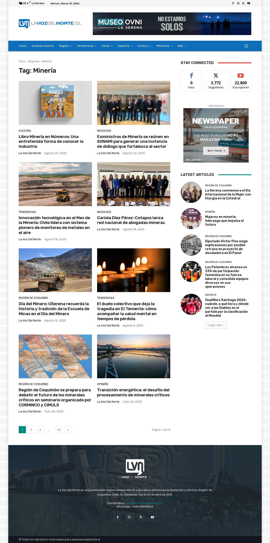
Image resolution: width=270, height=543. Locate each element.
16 (58, 430)
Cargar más (216, 325)
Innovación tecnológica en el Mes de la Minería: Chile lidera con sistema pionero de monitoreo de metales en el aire (54, 225)
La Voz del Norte (30, 153)
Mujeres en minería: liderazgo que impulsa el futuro (224, 221)
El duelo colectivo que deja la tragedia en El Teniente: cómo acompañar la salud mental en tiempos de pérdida (127, 311)
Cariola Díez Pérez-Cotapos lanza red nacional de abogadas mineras (131, 220)
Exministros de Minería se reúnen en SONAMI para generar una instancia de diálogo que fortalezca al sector (133, 141)
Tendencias (27, 211)
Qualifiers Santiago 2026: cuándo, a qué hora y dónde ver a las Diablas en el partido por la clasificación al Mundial (227, 308)
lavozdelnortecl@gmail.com (144, 503)
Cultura (25, 130)
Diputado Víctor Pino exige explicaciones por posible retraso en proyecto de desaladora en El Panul (226, 247)
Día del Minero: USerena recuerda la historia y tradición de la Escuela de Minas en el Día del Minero (54, 308)
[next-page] (68, 429)
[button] (246, 46)
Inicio (22, 61)
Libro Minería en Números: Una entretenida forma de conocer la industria (51, 141)
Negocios (104, 130)
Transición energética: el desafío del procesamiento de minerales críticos (133, 392)
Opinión (102, 384)
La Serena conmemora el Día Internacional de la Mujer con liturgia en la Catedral (228, 194)
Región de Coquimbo (33, 297)
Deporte (210, 295)
